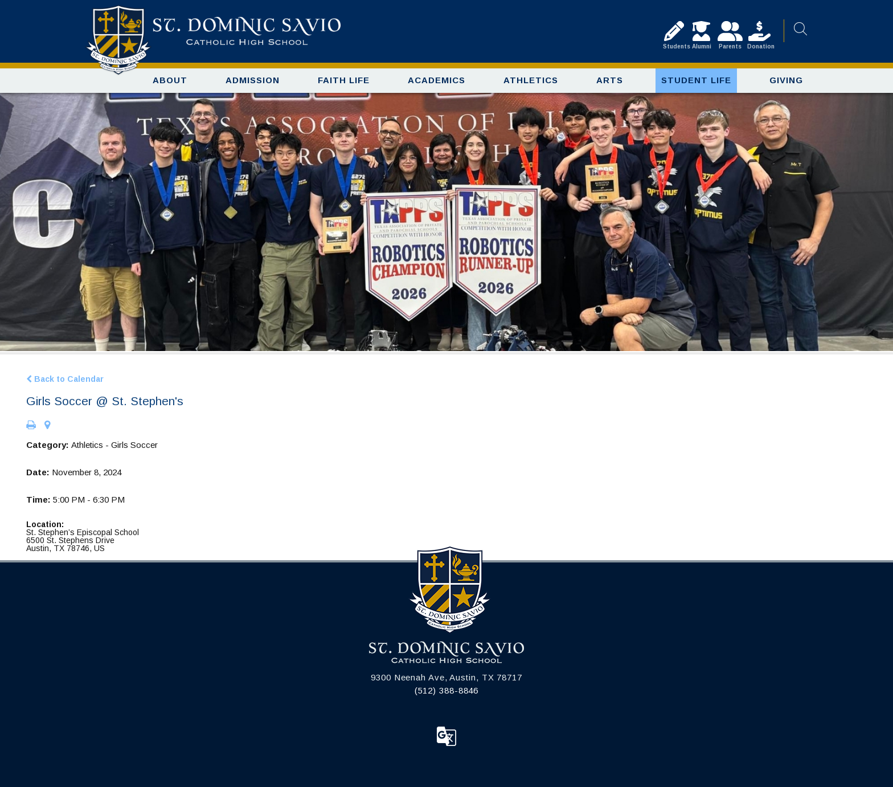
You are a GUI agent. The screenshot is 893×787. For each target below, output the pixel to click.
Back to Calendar (65, 379)
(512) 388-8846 (447, 690)
